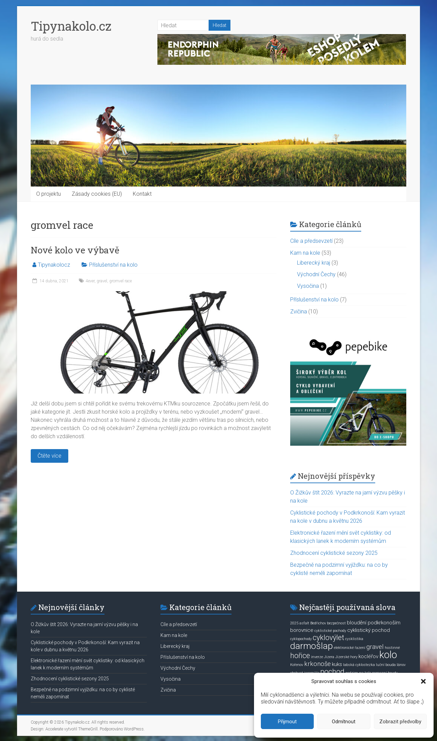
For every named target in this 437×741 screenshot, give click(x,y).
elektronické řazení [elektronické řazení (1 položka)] (349, 648)
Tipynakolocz (54, 265)
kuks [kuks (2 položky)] (337, 664)
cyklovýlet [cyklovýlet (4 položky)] (328, 637)
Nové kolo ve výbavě (75, 250)
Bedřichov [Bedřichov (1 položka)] (318, 623)
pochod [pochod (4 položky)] (332, 671)
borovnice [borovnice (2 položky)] (301, 630)
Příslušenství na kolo (113, 265)
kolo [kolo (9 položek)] (388, 655)
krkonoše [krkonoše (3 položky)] (317, 664)
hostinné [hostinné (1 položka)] (392, 648)
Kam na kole (305, 253)
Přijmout (287, 721)
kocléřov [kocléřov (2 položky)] (368, 656)
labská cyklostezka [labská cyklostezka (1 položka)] (359, 665)
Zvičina (298, 311)
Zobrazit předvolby (400, 721)
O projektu (48, 194)
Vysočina (308, 286)
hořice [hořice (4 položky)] (300, 655)
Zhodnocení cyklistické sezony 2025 (334, 553)
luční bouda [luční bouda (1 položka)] (386, 665)
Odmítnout (343, 721)
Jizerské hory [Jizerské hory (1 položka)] (346, 657)
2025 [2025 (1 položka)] (294, 623)
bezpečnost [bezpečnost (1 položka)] (336, 623)
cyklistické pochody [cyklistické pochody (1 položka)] (330, 630)
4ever (90, 281)
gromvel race (120, 281)
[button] (423, 681)
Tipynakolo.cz (71, 26)
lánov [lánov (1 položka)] (401, 665)
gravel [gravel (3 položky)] (375, 647)
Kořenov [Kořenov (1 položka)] (296, 665)
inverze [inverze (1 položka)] (317, 657)
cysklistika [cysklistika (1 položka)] (354, 639)
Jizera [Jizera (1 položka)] (329, 657)
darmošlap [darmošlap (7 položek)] (311, 645)
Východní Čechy (316, 274)
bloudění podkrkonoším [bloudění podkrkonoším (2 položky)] (373, 623)
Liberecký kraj (313, 263)
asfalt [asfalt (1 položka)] (304, 623)
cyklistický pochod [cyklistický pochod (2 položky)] (368, 630)
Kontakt (142, 194)
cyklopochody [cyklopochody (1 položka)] (301, 639)
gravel (102, 281)
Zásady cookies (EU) (97, 194)
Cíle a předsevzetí (311, 241)
